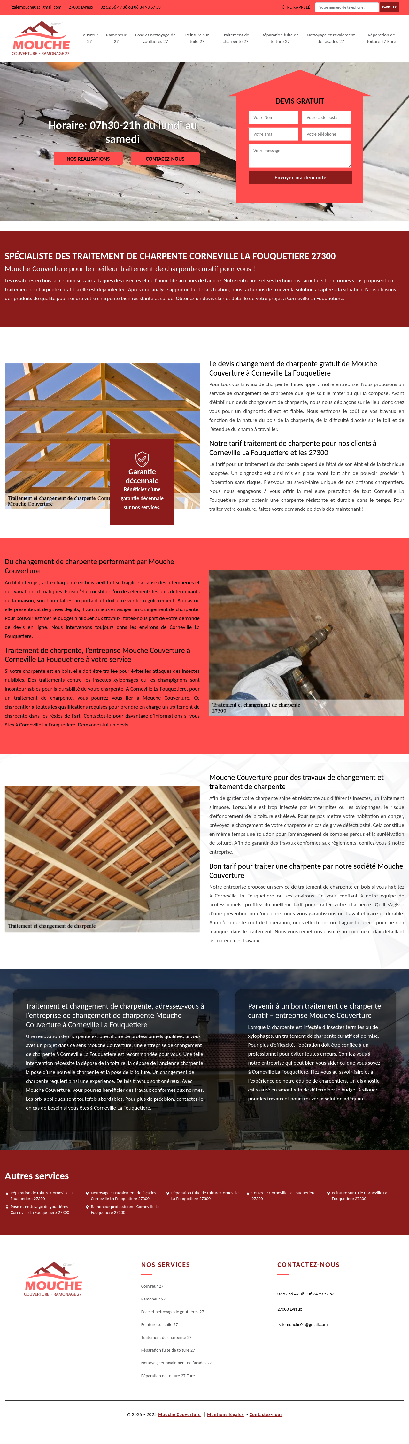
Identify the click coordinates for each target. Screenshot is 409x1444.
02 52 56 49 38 (114, 7)
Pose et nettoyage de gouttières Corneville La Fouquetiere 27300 (40, 1209)
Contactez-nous (266, 1414)
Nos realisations (88, 158)
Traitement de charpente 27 (235, 38)
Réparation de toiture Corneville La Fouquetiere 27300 (42, 1195)
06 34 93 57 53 (147, 7)
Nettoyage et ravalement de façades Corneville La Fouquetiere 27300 (123, 1195)
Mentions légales (225, 1414)
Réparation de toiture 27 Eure (381, 38)
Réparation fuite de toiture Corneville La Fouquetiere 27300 (205, 1195)
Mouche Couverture (179, 1414)
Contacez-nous (165, 158)
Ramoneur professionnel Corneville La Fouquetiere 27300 (125, 1209)
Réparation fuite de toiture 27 (280, 38)
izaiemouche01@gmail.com (36, 7)
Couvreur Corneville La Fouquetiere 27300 (283, 1195)
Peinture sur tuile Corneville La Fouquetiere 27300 (359, 1195)
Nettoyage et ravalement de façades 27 (331, 38)
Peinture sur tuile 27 (197, 38)
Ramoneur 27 (116, 38)
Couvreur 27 (89, 38)
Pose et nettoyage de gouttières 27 (155, 38)
